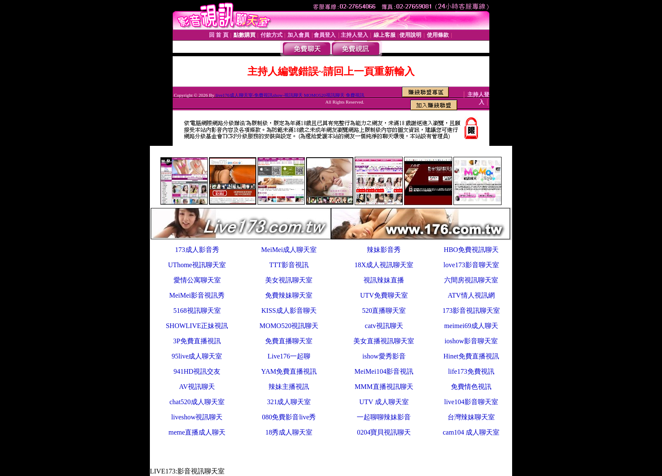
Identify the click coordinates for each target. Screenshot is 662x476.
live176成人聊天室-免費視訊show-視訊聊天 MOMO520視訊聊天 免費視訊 (290, 95)
